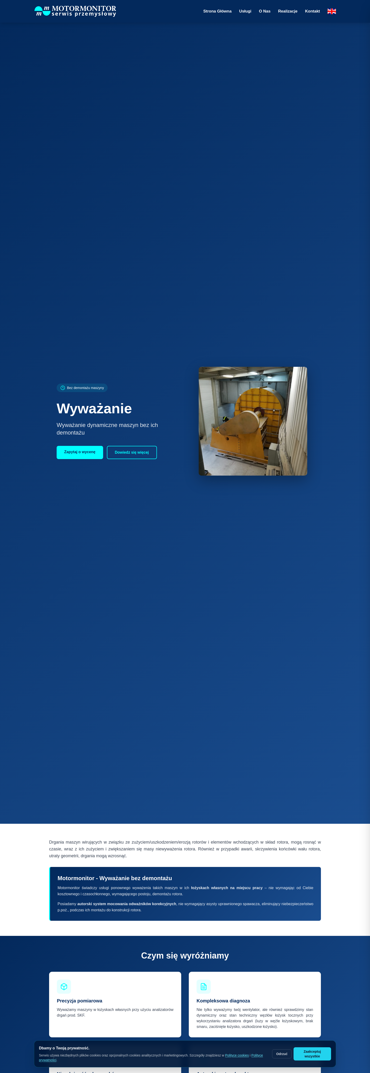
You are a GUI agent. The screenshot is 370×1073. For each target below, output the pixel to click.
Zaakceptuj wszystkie (312, 1054)
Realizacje (287, 11)
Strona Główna (217, 11)
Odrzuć (281, 1054)
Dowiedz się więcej (132, 452)
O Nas (264, 11)
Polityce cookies (237, 1055)
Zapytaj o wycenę (80, 452)
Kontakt (312, 11)
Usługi (245, 11)
